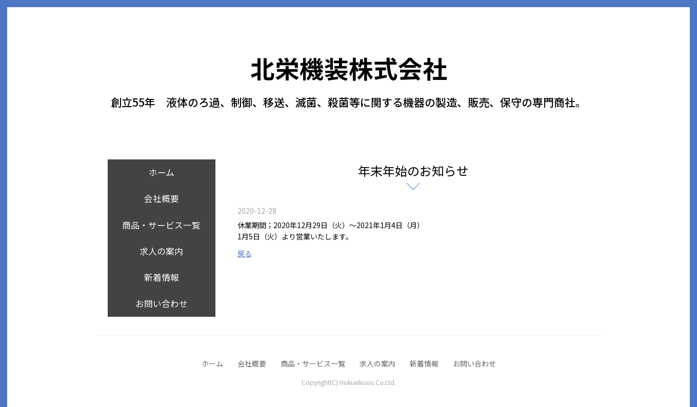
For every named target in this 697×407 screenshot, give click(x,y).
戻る (244, 253)
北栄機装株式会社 (348, 68)
